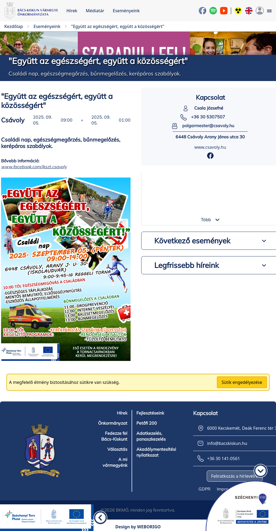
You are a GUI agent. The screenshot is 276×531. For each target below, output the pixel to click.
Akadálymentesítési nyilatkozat (156, 452)
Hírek (71, 11)
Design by (138, 527)
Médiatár (95, 11)
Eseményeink (126, 11)
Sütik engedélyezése (242, 382)
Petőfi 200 (146, 423)
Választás (117, 449)
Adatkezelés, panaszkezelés (151, 436)
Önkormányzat (112, 423)
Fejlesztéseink (150, 413)
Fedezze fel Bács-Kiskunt (114, 436)
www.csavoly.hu (210, 147)
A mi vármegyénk (115, 462)
